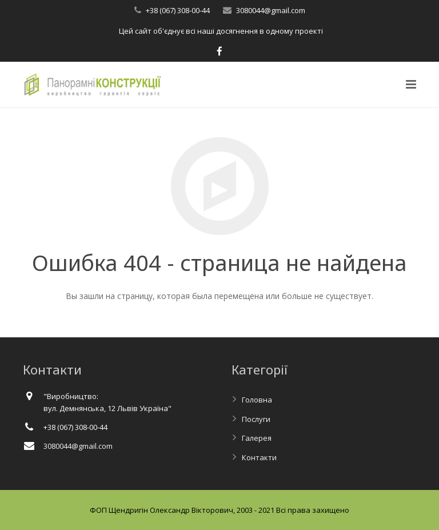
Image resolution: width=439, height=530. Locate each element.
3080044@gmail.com (270, 10)
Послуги (256, 419)
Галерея (257, 438)
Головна (257, 399)
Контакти (259, 457)
